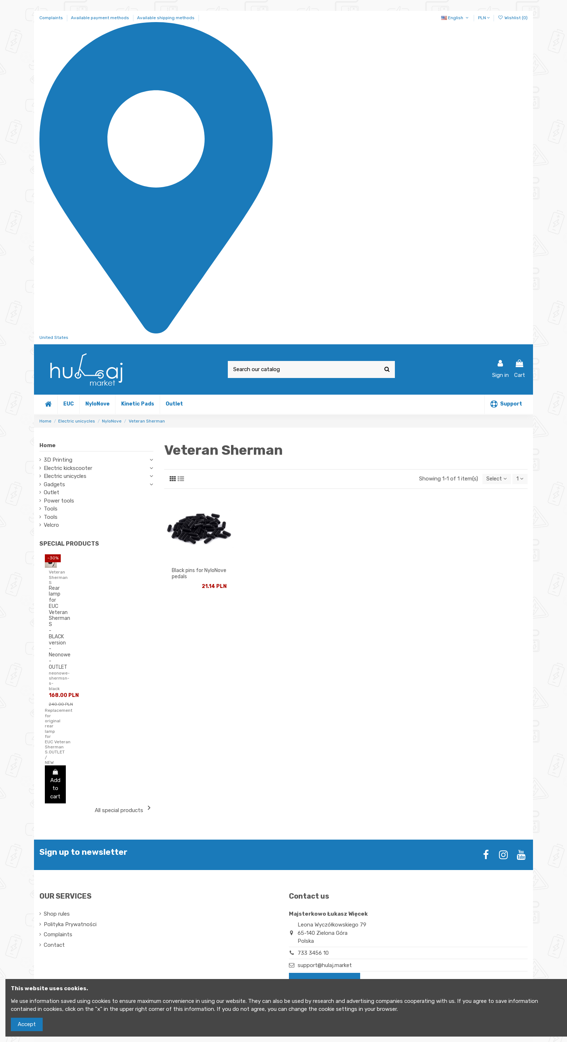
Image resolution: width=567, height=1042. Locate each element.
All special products (124, 808)
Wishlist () (513, 17)
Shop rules (57, 914)
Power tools (59, 500)
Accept (27, 1024)
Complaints (51, 17)
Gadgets (54, 484)
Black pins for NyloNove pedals (199, 574)
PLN (484, 17)
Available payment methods (100, 17)
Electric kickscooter (68, 468)
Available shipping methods (166, 17)
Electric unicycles (65, 476)
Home (47, 445)
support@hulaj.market (325, 965)
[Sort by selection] (495, 479)
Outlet (51, 492)
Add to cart (55, 784)
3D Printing (58, 460)
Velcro (51, 525)
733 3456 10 (313, 953)
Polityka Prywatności (70, 924)
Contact (54, 945)
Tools (50, 508)
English (455, 17)
